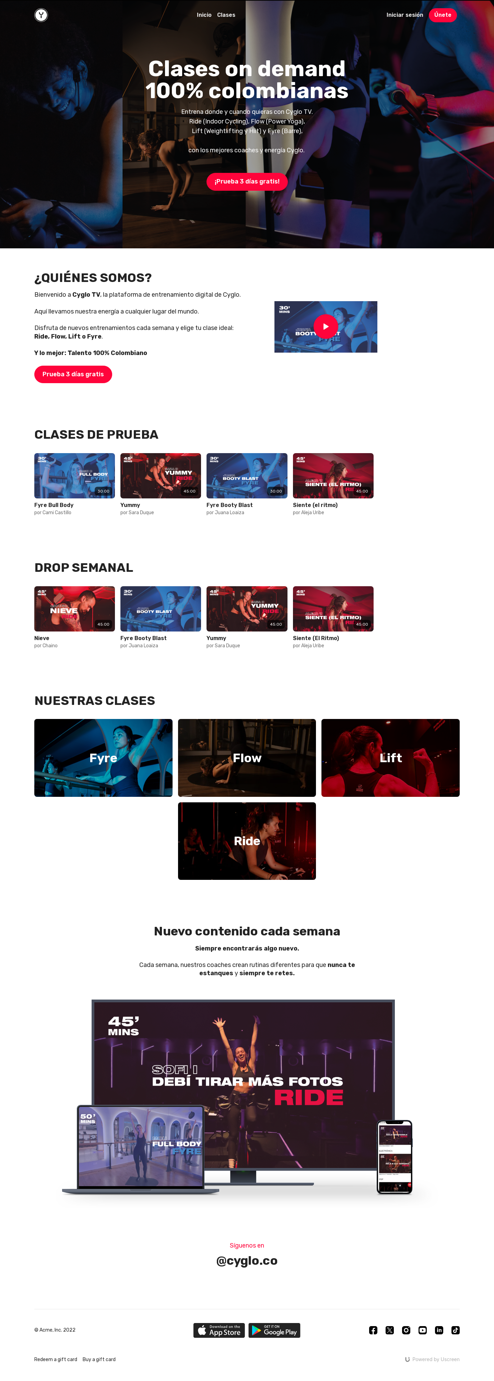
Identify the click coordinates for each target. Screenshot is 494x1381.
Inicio (204, 15)
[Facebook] (373, 1330)
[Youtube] (423, 1330)
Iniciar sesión (405, 15)
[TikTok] (455, 1330)
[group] (74, 476)
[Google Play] (274, 1330)
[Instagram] (406, 1330)
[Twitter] (390, 1330)
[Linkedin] (439, 1330)
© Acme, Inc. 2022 (54, 1330)
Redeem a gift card (55, 1359)
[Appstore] (219, 1330)
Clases (226, 15)
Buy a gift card (99, 1359)
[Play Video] (326, 327)
